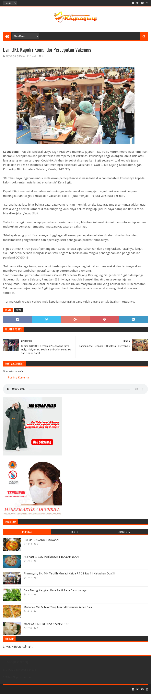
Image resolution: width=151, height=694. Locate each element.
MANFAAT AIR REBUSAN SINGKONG (46, 624)
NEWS (18, 310)
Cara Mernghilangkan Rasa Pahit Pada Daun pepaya (55, 590)
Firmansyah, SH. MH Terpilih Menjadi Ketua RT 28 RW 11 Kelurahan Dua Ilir (70, 573)
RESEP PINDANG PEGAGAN (41, 539)
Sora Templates (25, 689)
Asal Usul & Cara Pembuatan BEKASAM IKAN (51, 556)
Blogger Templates (47, 689)
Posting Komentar (19, 377)
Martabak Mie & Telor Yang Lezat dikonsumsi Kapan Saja (58, 607)
